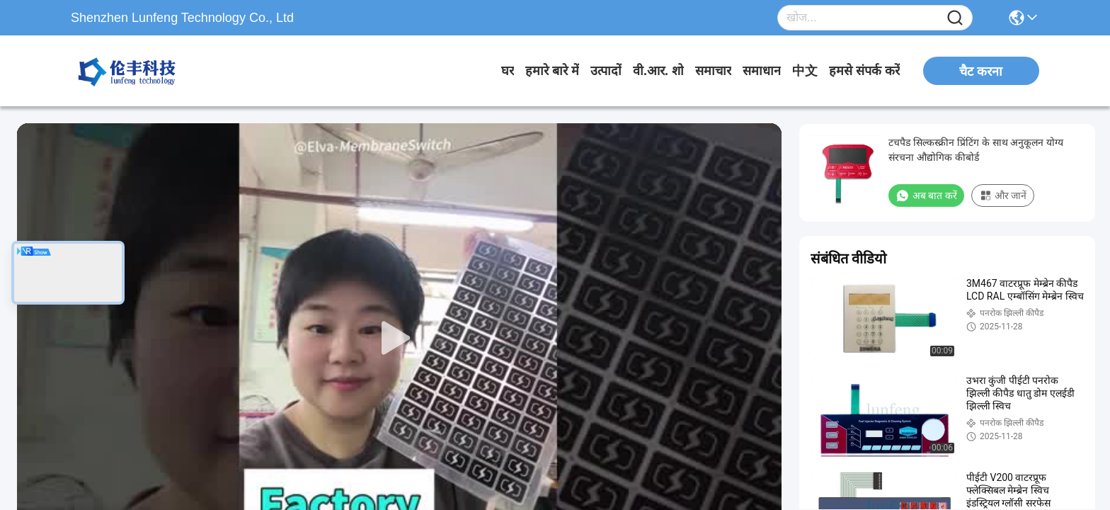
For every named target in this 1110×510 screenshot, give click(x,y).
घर (507, 71)
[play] (399, 338)
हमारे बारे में (552, 71)
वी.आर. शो (658, 71)
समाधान (762, 71)
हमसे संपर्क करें (864, 71)
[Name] (954, 18)
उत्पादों (606, 71)
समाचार (713, 71)
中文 (805, 71)
